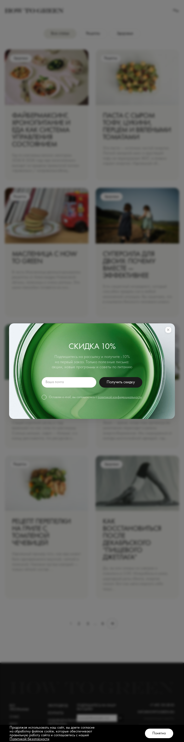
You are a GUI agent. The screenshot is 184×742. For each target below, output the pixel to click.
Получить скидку (121, 382)
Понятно (159, 733)
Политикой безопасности (29, 739)
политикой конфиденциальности (120, 397)
